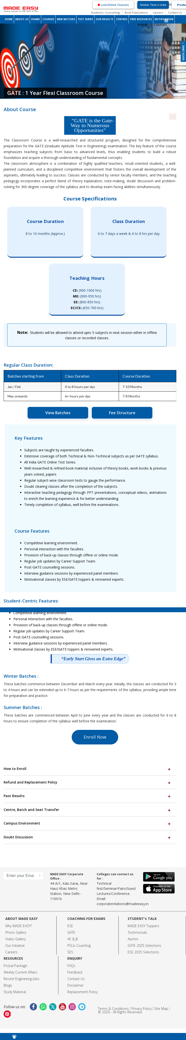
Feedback (75, 972)
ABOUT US (22, 19)
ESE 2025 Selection (142, 952)
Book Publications (136, 12)
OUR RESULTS (104, 19)
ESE (70, 926)
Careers (158, 12)
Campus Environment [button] (87, 823)
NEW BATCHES (66, 19)
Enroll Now (95, 737)
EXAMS (35, 19)
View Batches (57, 412)
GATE (71, 932)
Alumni (133, 939)
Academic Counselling (105, 12)
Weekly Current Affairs (20, 972)
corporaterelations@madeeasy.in (122, 903)
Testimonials (137, 932)
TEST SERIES (85, 19)
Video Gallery (15, 939)
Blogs (8, 985)
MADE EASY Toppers (143, 926)
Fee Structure (122, 412)
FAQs (71, 965)
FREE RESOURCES (141, 19)
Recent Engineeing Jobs (21, 978)
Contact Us (175, 12)
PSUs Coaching (79, 945)
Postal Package (15, 965)
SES (70, 952)
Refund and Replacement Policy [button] (87, 782)
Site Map (161, 1008)
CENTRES (121, 19)
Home (142, 24)
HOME (9, 19)
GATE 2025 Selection (144, 945)
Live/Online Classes (113, 5)
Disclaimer (75, 985)
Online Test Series (153, 5)
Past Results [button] (87, 795)
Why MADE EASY (17, 926)
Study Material (15, 992)
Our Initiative (15, 945)
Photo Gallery (15, 932)
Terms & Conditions (113, 1008)
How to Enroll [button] (87, 768)
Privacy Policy (142, 1008)
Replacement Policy (82, 992)
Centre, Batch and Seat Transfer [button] (87, 809)
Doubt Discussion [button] (87, 837)
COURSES (48, 19)
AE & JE (72, 939)
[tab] (90, 769)
